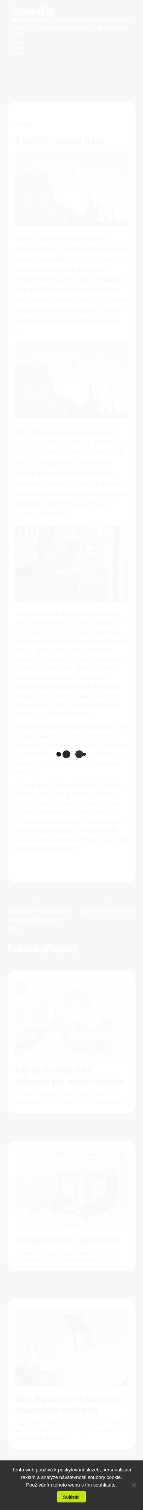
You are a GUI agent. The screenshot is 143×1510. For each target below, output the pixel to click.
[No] (133, 1485)
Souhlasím (71, 1496)
